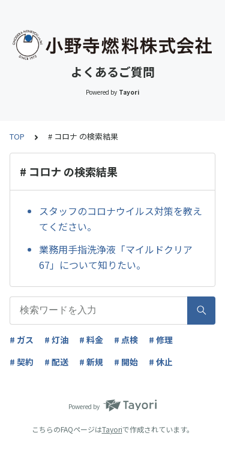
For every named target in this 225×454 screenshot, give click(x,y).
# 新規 (91, 362)
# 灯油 (56, 340)
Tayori (112, 429)
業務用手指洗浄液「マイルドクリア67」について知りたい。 (116, 257)
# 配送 (56, 362)
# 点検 (126, 340)
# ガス (22, 340)
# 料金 (91, 340)
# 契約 (22, 362)
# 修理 (161, 340)
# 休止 (161, 362)
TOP (17, 136)
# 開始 (126, 362)
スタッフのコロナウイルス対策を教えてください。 (120, 219)
